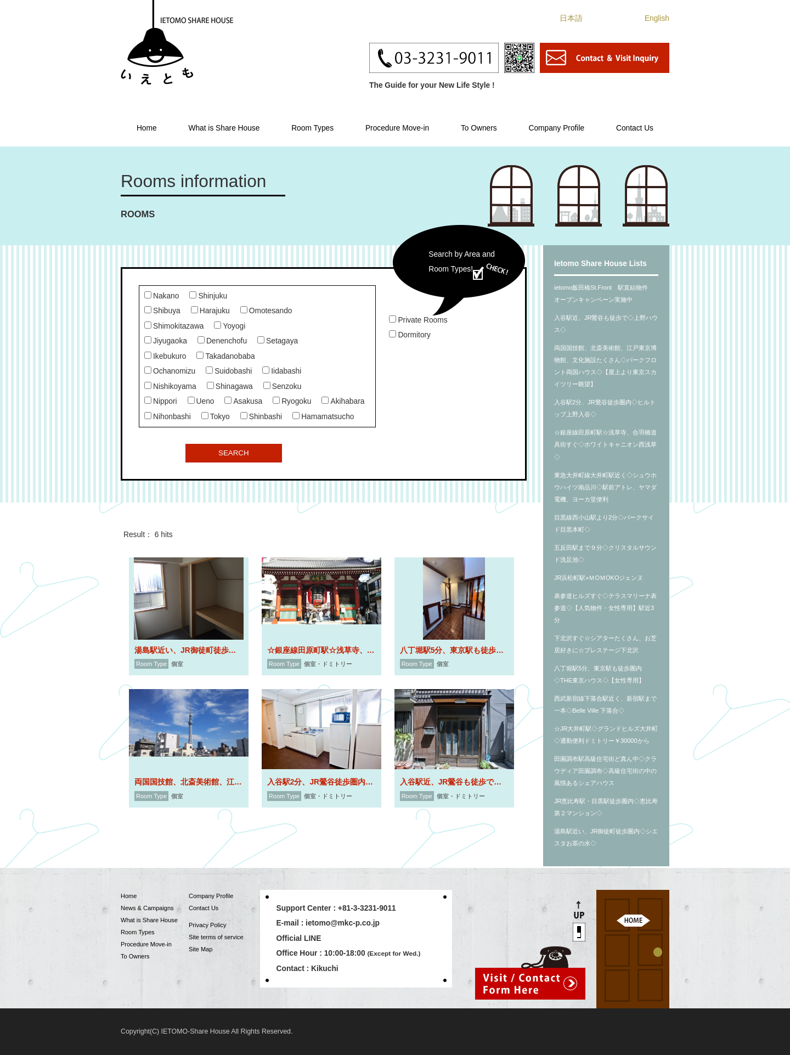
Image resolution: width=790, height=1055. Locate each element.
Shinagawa (230, 386)
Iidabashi (281, 371)
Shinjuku (208, 296)
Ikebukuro (165, 356)
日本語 (571, 18)
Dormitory (410, 335)
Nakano (161, 296)
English (657, 18)
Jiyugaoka (165, 341)
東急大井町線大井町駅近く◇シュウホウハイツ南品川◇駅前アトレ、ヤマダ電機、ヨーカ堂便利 (605, 487)
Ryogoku (292, 401)
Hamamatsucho (323, 417)
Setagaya (277, 341)
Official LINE (298, 938)
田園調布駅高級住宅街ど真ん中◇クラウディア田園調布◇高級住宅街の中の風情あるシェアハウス (605, 770)
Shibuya (162, 311)
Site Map (200, 949)
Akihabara (342, 401)
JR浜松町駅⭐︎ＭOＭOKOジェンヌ (598, 577)
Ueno (201, 401)
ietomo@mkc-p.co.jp (343, 923)
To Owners (479, 128)
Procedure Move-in (397, 128)
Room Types (312, 128)
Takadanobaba (225, 356)
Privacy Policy (207, 925)
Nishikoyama (170, 386)
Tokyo (215, 417)
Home (147, 128)
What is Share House (223, 128)
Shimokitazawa (174, 326)
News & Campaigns (147, 908)
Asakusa (243, 401)
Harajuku (210, 311)
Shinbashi (261, 417)
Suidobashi (229, 371)
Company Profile (556, 128)
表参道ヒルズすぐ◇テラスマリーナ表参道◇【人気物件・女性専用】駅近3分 (605, 608)
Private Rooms (418, 320)
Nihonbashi (167, 417)
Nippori (160, 401)
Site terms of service (216, 937)
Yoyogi (229, 326)
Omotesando (266, 311)
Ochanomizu (169, 371)
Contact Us (634, 128)
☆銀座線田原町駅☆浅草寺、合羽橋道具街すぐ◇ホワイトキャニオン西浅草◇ (605, 444)
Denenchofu (222, 341)
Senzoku (282, 386)
